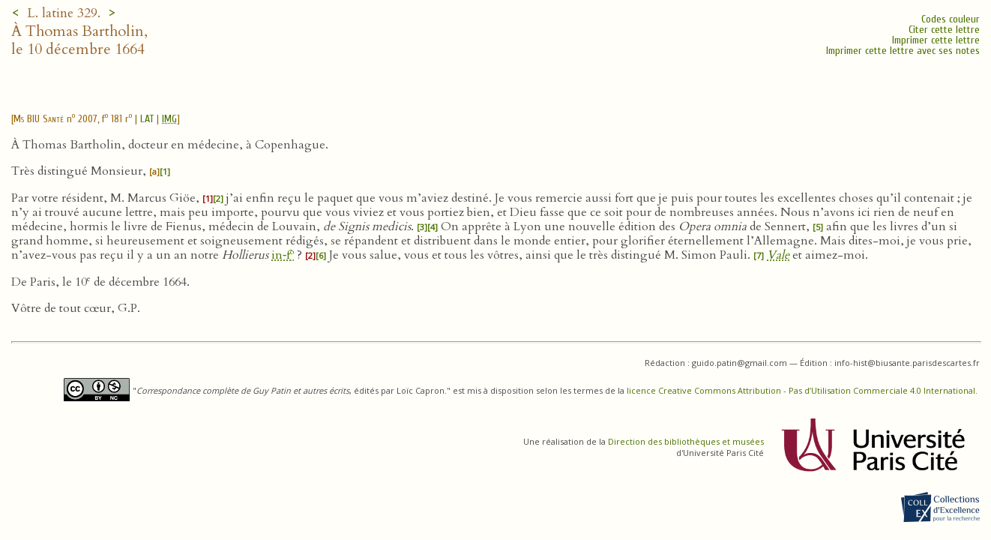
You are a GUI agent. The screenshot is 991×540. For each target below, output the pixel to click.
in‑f (282, 255)
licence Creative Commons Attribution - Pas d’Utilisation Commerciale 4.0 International (801, 390)
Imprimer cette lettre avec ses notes (903, 50)
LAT (147, 118)
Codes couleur (950, 19)
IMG (169, 118)
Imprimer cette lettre (936, 40)
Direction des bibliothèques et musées (686, 441)
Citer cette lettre (944, 29)
